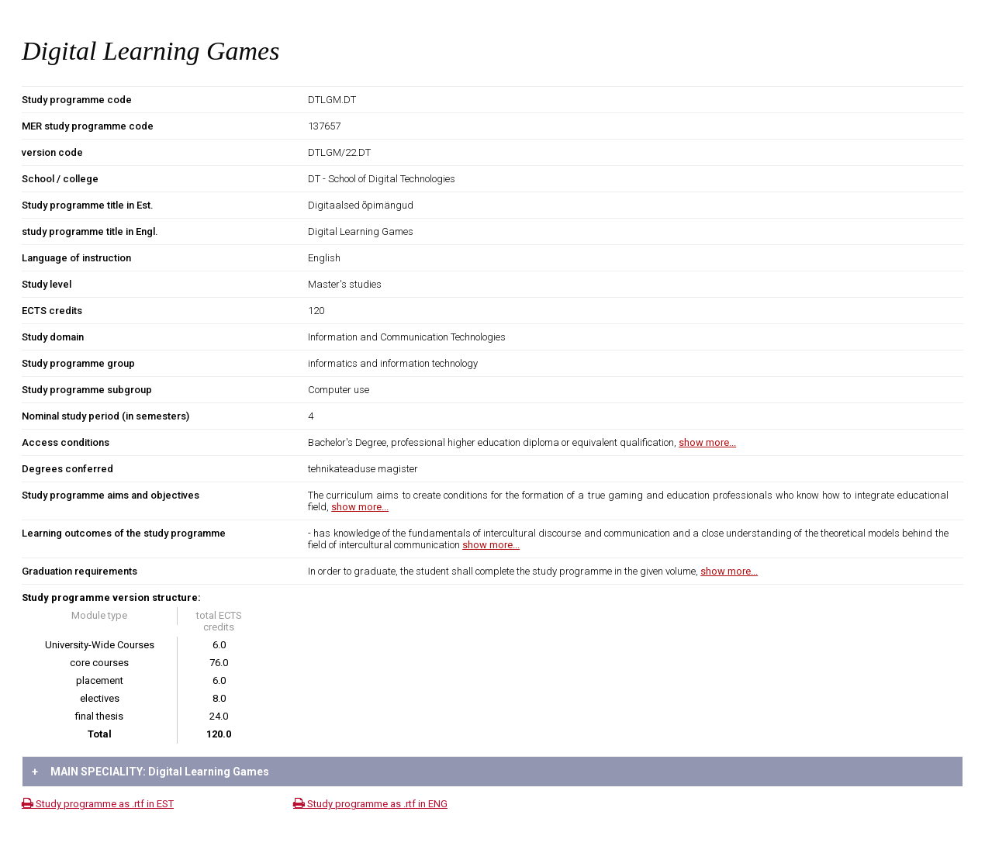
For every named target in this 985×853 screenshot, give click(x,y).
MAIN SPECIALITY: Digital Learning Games (150, 771)
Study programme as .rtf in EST (98, 804)
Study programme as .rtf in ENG (370, 804)
